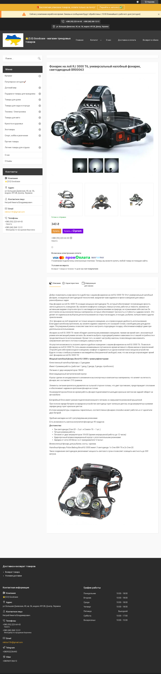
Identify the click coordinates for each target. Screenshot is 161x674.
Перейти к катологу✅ (111, 7)
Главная (79, 40)
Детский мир (10, 88)
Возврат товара (12, 572)
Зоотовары (10, 129)
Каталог (94, 40)
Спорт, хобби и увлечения (16, 135)
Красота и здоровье (14, 124)
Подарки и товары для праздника (20, 94)
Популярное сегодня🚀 (15, 82)
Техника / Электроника (15, 112)
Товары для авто (12, 117)
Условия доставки (13, 576)
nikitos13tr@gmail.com (15, 212)
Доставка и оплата (127, 40)
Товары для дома (13, 100)
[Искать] (39, 58)
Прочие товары (12, 141)
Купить (56, 231)
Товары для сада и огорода (17, 106)
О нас (108, 40)
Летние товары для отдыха (17, 147)
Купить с (73, 231)
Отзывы (8, 161)
